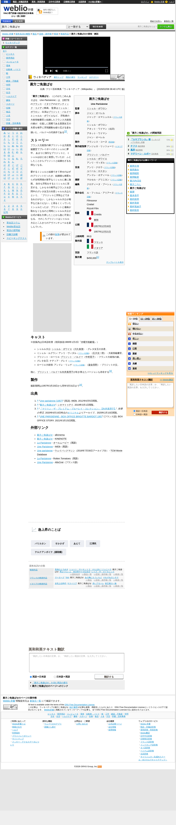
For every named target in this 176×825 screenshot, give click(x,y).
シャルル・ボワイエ (97, 158)
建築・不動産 (12, 81)
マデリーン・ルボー (140, 153)
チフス (133, 146)
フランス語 (92, 252)
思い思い (137, 358)
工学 (8, 77)
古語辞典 (82, 2)
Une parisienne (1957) (51, 401)
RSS (100, 766)
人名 (8, 115)
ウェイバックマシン (65, 450)
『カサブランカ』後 (140, 139)
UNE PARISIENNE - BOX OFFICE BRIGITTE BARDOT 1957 (71, 416)
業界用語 (10, 58)
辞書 (6, 2)
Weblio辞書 (49, 710)
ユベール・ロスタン (97, 171)
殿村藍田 (134, 210)
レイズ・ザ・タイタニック (102, 572)
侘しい (136, 338)
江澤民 (93, 543)
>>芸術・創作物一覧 (102, 574)
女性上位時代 (60, 583)
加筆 (57, 234)
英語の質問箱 (13, 230)
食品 (8, 112)
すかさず (59, 543)
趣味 (8, 100)
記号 (6, 212)
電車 (8, 65)
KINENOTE (61, 438)
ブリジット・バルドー (98, 154)
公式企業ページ (115, 724)
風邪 (132, 149)
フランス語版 (112, 163)
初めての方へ (156, 21)
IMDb (74, 401)
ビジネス (10, 54)
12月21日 (106, 231)
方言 (8, 119)
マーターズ (59, 577)
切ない (136, 323)
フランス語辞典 (147, 742)
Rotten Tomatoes (62, 458)
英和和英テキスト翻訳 (46, 649)
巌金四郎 (92, 364)
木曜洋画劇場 (87, 342)
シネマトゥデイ (65, 405)
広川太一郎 (98, 353)
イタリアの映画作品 (38, 584)
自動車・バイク (13, 69)
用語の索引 (70, 77)
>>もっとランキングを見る (160, 373)
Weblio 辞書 (159, 2)
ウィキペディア (42, 77)
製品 (35, 34)
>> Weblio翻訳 (166, 380)
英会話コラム (13, 222)
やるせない (138, 333)
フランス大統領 (63, 119)
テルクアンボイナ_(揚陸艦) (48, 552)
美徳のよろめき (61, 569)
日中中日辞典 (54, 2)
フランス (98, 242)
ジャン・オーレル (96, 113)
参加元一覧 (169, 21)
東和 (96, 220)
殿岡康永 (134, 169)
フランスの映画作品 (38, 578)
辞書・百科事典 (13, 123)
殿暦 (132, 191)
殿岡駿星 (134, 177)
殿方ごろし (135, 184)
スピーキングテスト (17, 238)
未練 (135, 363)
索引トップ (58, 77)
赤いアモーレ (98, 583)
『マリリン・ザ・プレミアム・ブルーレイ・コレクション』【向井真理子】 (78, 408)
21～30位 (157, 319)
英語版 (111, 142)
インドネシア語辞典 (149, 745)
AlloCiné (59, 462)
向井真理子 (67, 372)
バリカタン (40, 543)
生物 (8, 108)
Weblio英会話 (13, 226)
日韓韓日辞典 (69, 2)
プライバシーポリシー (21, 736)
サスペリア (72, 583)
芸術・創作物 (45, 34)
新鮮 (135, 353)
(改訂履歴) (73, 707)
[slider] (76, 67)
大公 (66, 191)
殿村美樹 (134, 203)
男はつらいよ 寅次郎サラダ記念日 (75, 572)
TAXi (67, 577)
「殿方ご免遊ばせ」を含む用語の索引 (50, 682)
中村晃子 (89, 357)
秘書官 (34, 149)
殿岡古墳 (134, 166)
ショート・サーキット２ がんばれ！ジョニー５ (90, 569)
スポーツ (10, 104)
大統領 (67, 145)
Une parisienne (45, 450)
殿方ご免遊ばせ (48, 405)
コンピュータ (12, 62)
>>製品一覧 (87, 574)
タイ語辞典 (145, 748)
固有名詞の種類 (23, 34)
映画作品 (65, 34)
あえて (77, 543)
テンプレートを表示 (115, 262)
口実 (135, 348)
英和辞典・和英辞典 (149, 730)
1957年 (97, 226)
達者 (135, 368)
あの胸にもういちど (93, 577)
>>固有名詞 (75, 574)
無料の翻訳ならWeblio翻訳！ (49, 11)
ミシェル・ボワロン (97, 108)
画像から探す (50, 727)
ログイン (145, 1)
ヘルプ (171, 2)
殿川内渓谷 (135, 180)
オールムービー (61, 442)
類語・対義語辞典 (20, 2)
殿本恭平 (134, 195)
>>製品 (89, 580)
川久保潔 (78, 349)
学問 (8, 85)
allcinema (60, 435)
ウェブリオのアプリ (53, 724)
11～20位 (145, 319)
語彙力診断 (12, 234)
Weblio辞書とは (18, 724)
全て (5, 51)
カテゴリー (94, 77)
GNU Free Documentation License (80, 705)
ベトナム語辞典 (147, 751)
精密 (135, 343)
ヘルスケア (11, 96)
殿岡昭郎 (134, 173)
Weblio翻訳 (145, 733)
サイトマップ (18, 739)
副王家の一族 (111, 583)
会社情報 (112, 727)
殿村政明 (134, 199)
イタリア (98, 248)
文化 (8, 88)
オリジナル (73, 412)
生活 (8, 92)
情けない (137, 328)
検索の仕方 (17, 727)
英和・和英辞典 (38, 2)
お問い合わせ (82, 724)
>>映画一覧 (118, 574)
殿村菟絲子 (135, 206)
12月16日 (106, 226)
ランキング (82, 77)
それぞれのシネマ (110, 577)
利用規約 (16, 733)
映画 (56, 34)
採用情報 (112, 730)
